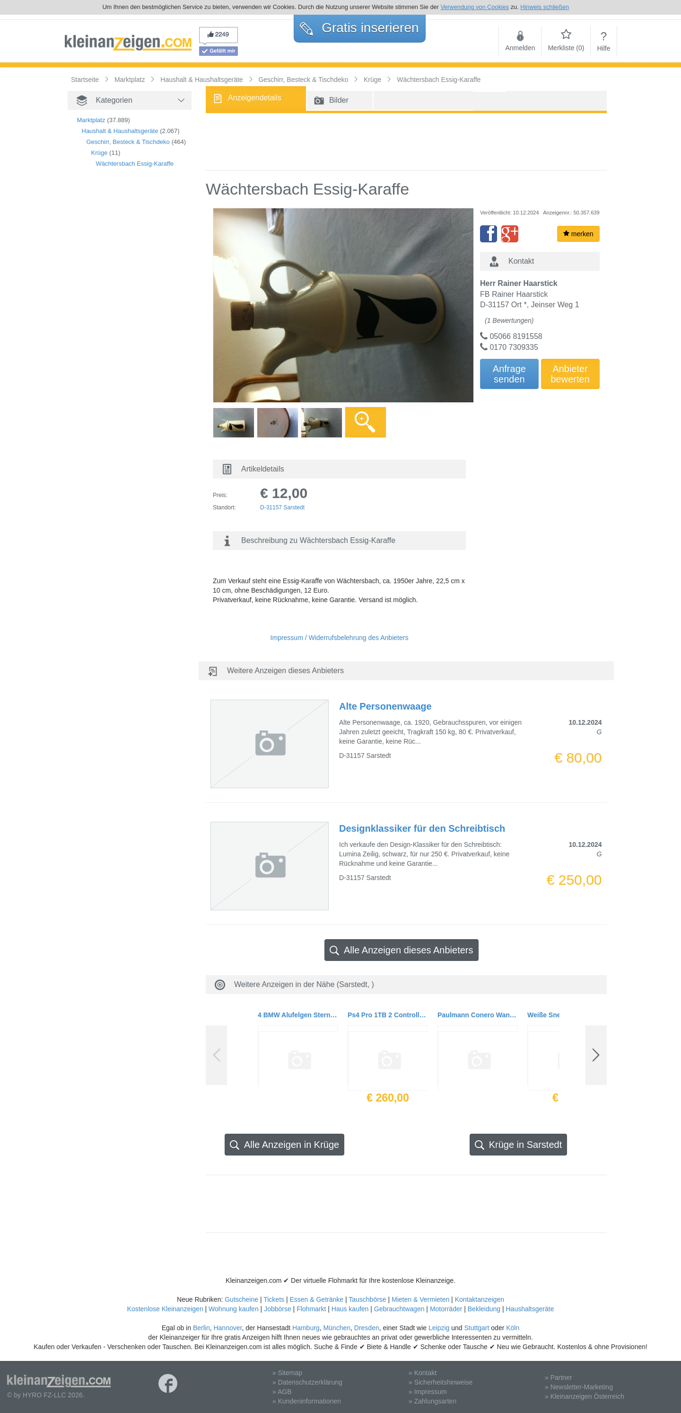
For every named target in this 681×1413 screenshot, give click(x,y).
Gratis (359, 27)
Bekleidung (484, 1309)
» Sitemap (287, 1373)
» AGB (281, 1391)
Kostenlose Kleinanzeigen (165, 1309)
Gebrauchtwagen (399, 1309)
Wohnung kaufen (234, 1309)
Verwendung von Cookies (474, 6)
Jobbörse (277, 1309)
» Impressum (428, 1391)
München (336, 1328)
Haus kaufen (350, 1309)
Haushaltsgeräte (530, 1309)
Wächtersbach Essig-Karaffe (135, 163)
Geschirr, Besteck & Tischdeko (128, 141)
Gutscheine (241, 1299)
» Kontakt (423, 1373)
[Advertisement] (115, 337)
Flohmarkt (311, 1309)
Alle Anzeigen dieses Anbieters (401, 950)
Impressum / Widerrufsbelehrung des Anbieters (340, 637)
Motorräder (446, 1309)
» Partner (558, 1377)
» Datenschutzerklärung (307, 1382)
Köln (512, 1328)
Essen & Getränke (316, 1299)
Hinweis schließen (544, 6)
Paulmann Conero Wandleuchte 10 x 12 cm (477, 1015)
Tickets (273, 1299)
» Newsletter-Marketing (579, 1387)
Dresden (366, 1328)
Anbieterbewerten (570, 374)
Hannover (227, 1328)
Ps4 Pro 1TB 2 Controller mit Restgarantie (388, 1015)
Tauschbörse (367, 1299)
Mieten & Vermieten (420, 1299)
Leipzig (438, 1328)
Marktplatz (91, 120)
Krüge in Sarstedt (518, 1144)
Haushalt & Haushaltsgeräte (120, 130)
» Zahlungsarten (432, 1401)
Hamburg (306, 1328)
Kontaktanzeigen (479, 1299)
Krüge (99, 152)
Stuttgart (476, 1328)
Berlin (201, 1328)
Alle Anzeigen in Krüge (284, 1144)
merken (578, 234)
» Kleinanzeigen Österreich (584, 1396)
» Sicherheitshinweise (440, 1382)
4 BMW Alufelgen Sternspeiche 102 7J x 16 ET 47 (298, 1015)
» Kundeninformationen (306, 1401)
